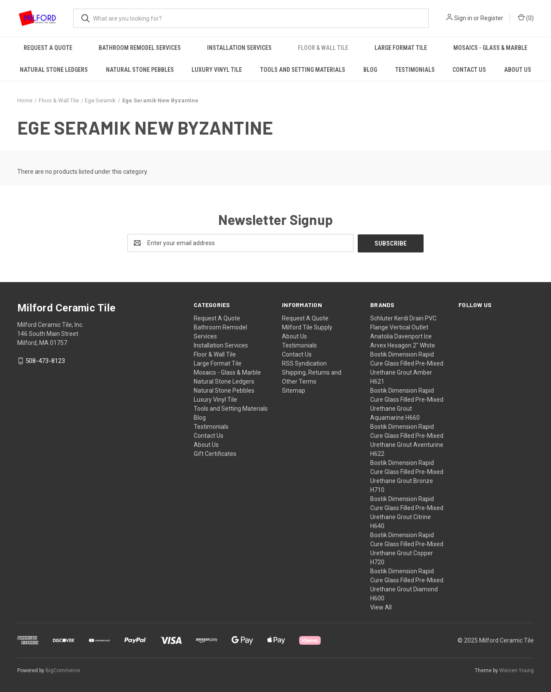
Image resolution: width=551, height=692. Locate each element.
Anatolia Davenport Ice (401, 335)
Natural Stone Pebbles (140, 69)
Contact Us (469, 69)
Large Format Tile (401, 47)
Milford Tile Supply (307, 326)
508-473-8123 (45, 361)
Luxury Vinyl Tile (217, 69)
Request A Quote (48, 47)
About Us (517, 69)
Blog (370, 69)
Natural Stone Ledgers (54, 69)
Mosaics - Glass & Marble (490, 47)
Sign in (463, 18)
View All (381, 606)
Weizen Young (516, 670)
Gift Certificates (215, 453)
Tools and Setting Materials (302, 69)
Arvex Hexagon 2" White (402, 344)
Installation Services (239, 47)
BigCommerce (63, 670)
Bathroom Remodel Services (140, 47)
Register (491, 18)
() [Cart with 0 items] (526, 18)
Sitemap (293, 390)
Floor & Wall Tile (323, 47)
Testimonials (415, 69)
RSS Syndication (304, 363)
